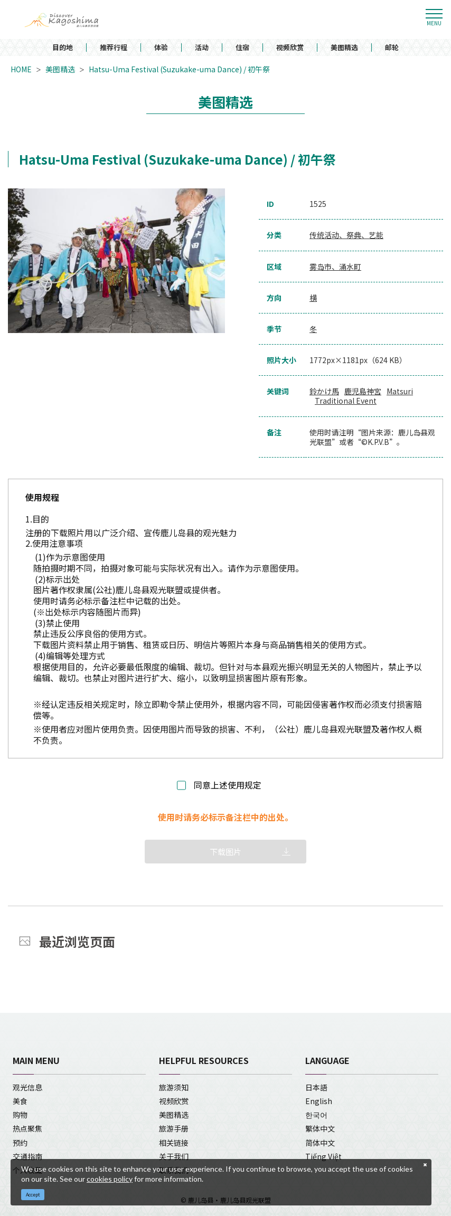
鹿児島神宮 (362, 391)
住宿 (242, 47)
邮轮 (392, 47)
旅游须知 (174, 1087)
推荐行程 (113, 47)
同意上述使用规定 (227, 785)
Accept (33, 1194)
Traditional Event (346, 400)
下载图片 (225, 851)
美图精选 (344, 47)
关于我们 (174, 1156)
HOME (21, 69)
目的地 (62, 47)
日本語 (316, 1087)
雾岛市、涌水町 (335, 266)
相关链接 (174, 1142)
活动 (202, 47)
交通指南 (27, 1156)
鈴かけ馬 (324, 391)
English (318, 1101)
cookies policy (110, 1178)
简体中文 (320, 1142)
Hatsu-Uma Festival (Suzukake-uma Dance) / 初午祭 (179, 69)
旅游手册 (174, 1128)
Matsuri (400, 391)
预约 (20, 1142)
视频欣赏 (290, 47)
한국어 (316, 1114)
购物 (20, 1114)
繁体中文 (320, 1128)
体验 (161, 47)
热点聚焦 (27, 1128)
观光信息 (27, 1087)
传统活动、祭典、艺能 (346, 235)
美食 (20, 1101)
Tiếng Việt (323, 1156)
